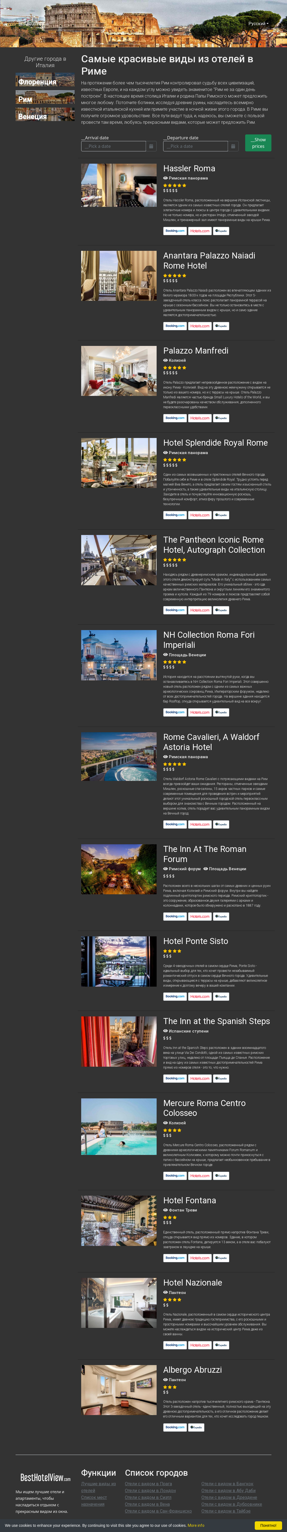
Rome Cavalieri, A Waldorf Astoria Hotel (211, 742)
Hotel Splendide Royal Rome (215, 443)
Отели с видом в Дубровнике (231, 1504)
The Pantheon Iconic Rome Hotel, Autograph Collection (214, 545)
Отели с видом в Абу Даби (228, 1490)
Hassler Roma (189, 168)
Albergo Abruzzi (192, 1370)
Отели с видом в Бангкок (227, 1483)
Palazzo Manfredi (196, 350)
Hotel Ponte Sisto (195, 941)
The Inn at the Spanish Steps (216, 1021)
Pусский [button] (256, 23)
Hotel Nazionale (192, 1282)
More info (196, 1525)
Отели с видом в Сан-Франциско (158, 1511)
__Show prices (258, 143)
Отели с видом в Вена (147, 1504)
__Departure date (180, 138)
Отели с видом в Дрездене (229, 1497)
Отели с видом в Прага (148, 1483)
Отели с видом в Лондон (150, 1490)
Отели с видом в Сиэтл (148, 1497)
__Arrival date (95, 138)
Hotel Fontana (189, 1200)
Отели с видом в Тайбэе (226, 1511)
